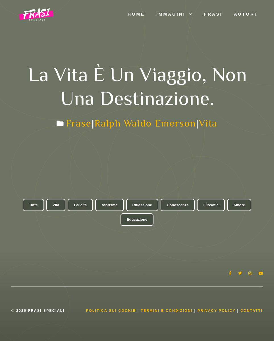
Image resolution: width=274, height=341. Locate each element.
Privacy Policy (217, 311)
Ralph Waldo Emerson (145, 123)
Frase (79, 123)
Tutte (33, 205)
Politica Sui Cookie (111, 311)
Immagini (177, 14)
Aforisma (109, 205)
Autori (245, 14)
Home (136, 14)
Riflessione (142, 205)
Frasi (213, 14)
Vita (208, 123)
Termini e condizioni (167, 311)
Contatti (251, 311)
